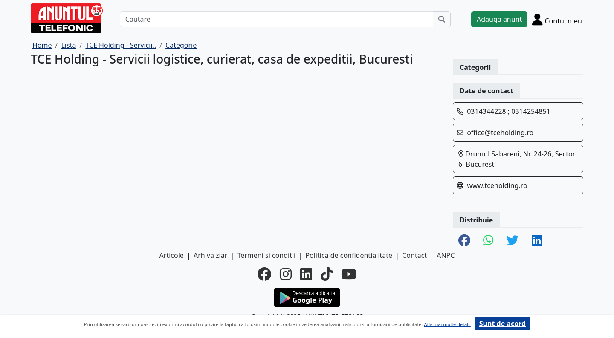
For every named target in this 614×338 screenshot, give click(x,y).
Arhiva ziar (210, 255)
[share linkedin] (537, 240)
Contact (414, 255)
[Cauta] (442, 19)
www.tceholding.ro (497, 185)
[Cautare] (276, 19)
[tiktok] (327, 274)
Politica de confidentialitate (348, 255)
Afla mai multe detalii (447, 324)
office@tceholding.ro (500, 132)
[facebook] (264, 274)
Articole (171, 255)
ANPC (446, 255)
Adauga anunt (499, 19)
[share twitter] (512, 240)
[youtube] (348, 274)
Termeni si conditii (266, 255)
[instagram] (286, 274)
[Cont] (557, 19)
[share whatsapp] (488, 240)
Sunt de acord (502, 323)
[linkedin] (306, 274)
